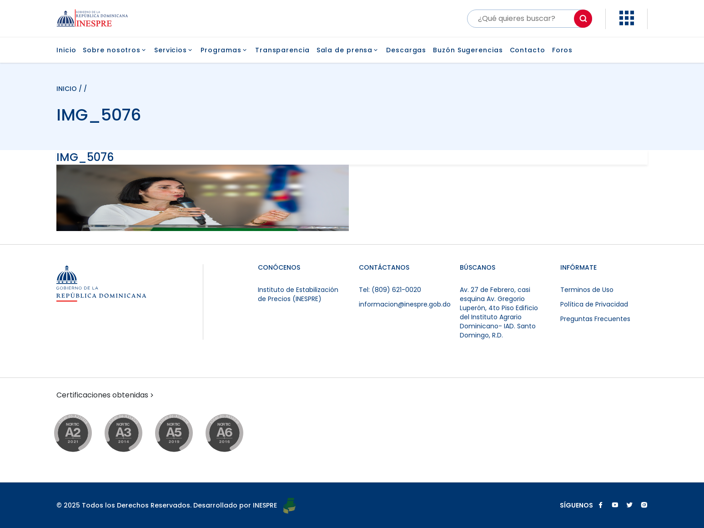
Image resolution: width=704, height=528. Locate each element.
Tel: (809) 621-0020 (390, 289)
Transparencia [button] (282, 50)
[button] (626, 23)
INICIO (67, 88)
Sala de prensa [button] (348, 50)
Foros (562, 50)
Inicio (66, 50)
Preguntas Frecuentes (595, 318)
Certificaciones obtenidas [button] (106, 395)
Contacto (527, 50)
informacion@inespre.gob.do (405, 304)
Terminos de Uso (586, 289)
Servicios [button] (174, 50)
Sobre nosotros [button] (115, 50)
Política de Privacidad (594, 304)
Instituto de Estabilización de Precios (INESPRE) (298, 294)
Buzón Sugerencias (468, 50)
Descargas (406, 50)
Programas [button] (224, 50)
